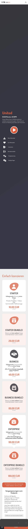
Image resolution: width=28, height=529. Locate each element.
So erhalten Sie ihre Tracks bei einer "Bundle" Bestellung (14, 484)
